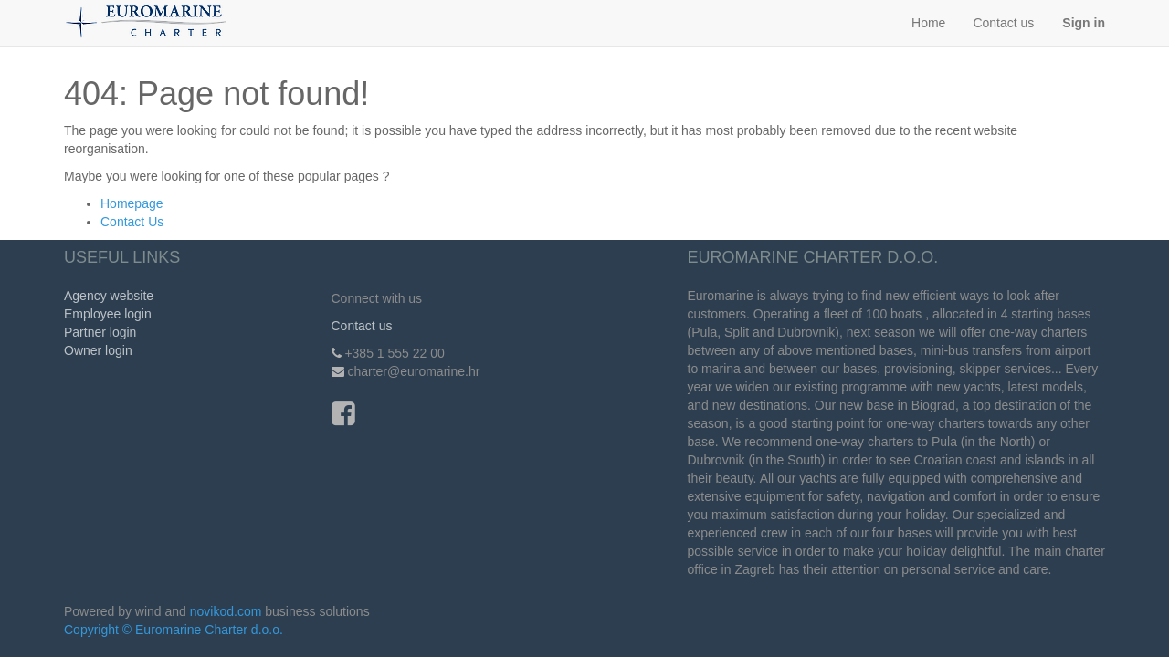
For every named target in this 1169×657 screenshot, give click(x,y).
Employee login (108, 314)
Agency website (108, 295)
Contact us (362, 325)
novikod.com (226, 611)
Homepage (131, 203)
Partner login (100, 332)
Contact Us (131, 221)
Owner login (98, 350)
